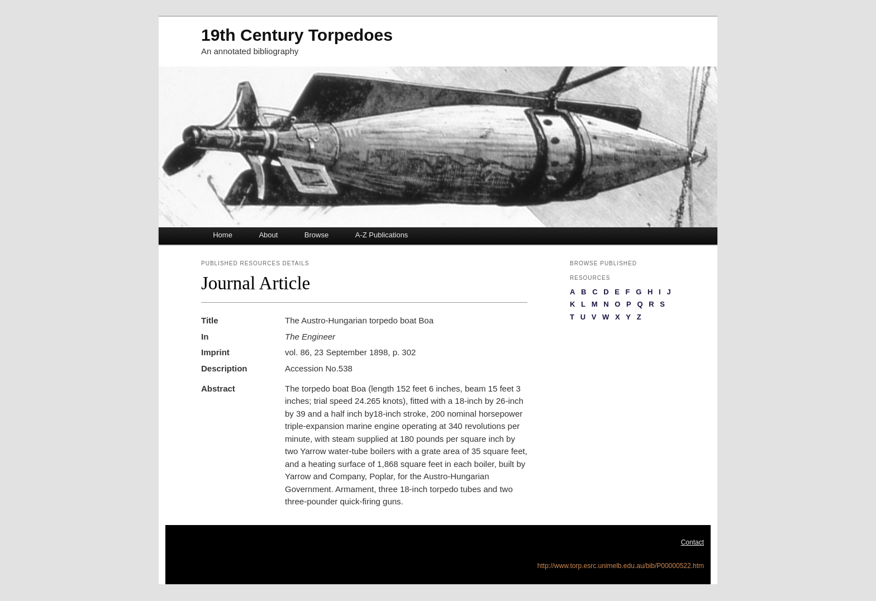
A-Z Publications (381, 235)
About (268, 235)
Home (222, 235)
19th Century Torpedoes (297, 35)
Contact (692, 542)
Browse (316, 235)
